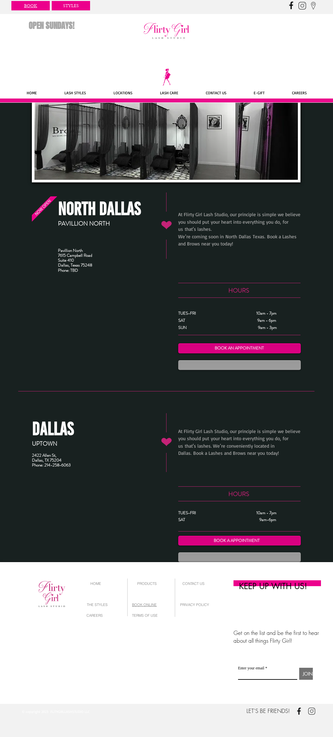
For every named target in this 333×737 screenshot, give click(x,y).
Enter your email (251, 668)
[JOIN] (306, 674)
